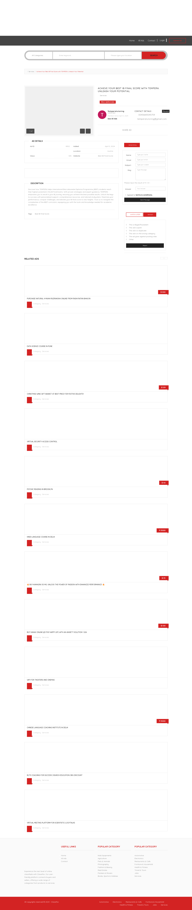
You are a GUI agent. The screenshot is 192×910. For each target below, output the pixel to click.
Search (154, 55)
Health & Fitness (141, 867)
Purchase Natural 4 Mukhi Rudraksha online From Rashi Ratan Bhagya (58, 298)
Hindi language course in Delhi (41, 537)
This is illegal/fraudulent (138, 225)
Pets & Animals (104, 861)
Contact (151, 40)
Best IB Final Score (105, 156)
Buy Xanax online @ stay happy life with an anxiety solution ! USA (57, 632)
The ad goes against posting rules (143, 236)
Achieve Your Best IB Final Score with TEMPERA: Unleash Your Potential (128, 90)
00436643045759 (146, 115)
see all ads (112, 119)
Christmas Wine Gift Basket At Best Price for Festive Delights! (55, 394)
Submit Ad (177, 41)
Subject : (128, 165)
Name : (129, 155)
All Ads (141, 40)
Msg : (130, 170)
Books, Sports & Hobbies (108, 876)
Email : (129, 160)
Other (131, 239)
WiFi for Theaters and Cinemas (41, 680)
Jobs (137, 873)
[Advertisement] (73, 18)
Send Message (145, 200)
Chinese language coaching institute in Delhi (47, 727)
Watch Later (135, 214)
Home (132, 40)
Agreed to (140, 195)
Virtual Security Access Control (42, 441)
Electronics (139, 858)
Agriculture (102, 858)
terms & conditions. (144, 195)
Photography (103, 864)
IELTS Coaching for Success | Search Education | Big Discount (54, 775)
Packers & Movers (105, 873)
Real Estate (102, 870)
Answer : (128, 189)
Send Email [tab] (132, 145)
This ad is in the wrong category (142, 233)
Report (145, 245)
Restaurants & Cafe (142, 861)
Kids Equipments (104, 855)
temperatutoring (116, 111)
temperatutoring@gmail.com (152, 119)
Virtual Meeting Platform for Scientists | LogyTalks (51, 823)
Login (163, 40)
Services (31, 71)
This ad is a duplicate (137, 230)
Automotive (139, 855)
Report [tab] (150, 215)
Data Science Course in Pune (39, 346)
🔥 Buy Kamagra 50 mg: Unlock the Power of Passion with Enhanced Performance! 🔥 (66, 584)
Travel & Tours (140, 870)
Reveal (166, 111)
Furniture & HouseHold (144, 864)
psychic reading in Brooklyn (40, 489)
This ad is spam (135, 228)
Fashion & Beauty (105, 867)
